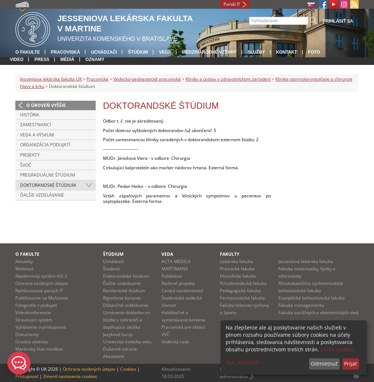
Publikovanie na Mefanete (41, 298)
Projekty (30, 155)
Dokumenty (27, 334)
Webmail (24, 269)
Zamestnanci (35, 124)
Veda (165, 52)
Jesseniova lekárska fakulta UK (51, 79)
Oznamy (94, 59)
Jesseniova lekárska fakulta (305, 261)
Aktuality (24, 261)
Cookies (128, 369)
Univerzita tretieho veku (127, 342)
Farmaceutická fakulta (242, 298)
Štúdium (138, 52)
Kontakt (286, 52)
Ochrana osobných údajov (41, 283)
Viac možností (242, 362)
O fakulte (27, 52)
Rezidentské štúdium (124, 291)
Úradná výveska (31, 342)
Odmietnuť (324, 363)
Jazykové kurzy (118, 334)
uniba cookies (337, 349)
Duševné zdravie (120, 349)
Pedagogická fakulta (240, 291)
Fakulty (229, 254)
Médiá (67, 59)
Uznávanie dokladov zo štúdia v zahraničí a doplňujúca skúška (126, 319)
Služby (256, 52)
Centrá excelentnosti (182, 291)
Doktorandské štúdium (48, 185)
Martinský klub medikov (39, 349)
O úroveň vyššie (46, 105)
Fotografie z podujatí (36, 305)
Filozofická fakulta (238, 276)
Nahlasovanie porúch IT (39, 291)
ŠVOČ (25, 165)
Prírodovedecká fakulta (243, 283)
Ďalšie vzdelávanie (42, 195)
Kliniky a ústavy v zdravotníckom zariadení (228, 79)
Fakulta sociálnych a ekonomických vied (318, 312)
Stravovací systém (33, 320)
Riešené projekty (178, 283)
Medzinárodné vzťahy (209, 52)
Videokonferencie (33, 312)
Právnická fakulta (237, 269)
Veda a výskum (37, 135)
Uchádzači (104, 52)
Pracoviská (65, 52)
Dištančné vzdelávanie (126, 305)
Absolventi (113, 356)
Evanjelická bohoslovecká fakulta (311, 298)
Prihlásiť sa (338, 21)
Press (41, 59)
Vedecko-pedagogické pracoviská (147, 79)
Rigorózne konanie (122, 298)
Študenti (111, 269)
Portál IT (232, 4)
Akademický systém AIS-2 (41, 276)
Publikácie (171, 276)
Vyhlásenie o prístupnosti (40, 327)
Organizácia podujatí (45, 145)
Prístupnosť (26, 376)
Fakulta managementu (301, 305)
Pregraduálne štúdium (47, 175)
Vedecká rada (175, 342)
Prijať (350, 363)
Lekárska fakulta (236, 261)
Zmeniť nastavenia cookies (70, 376)
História (29, 115)
